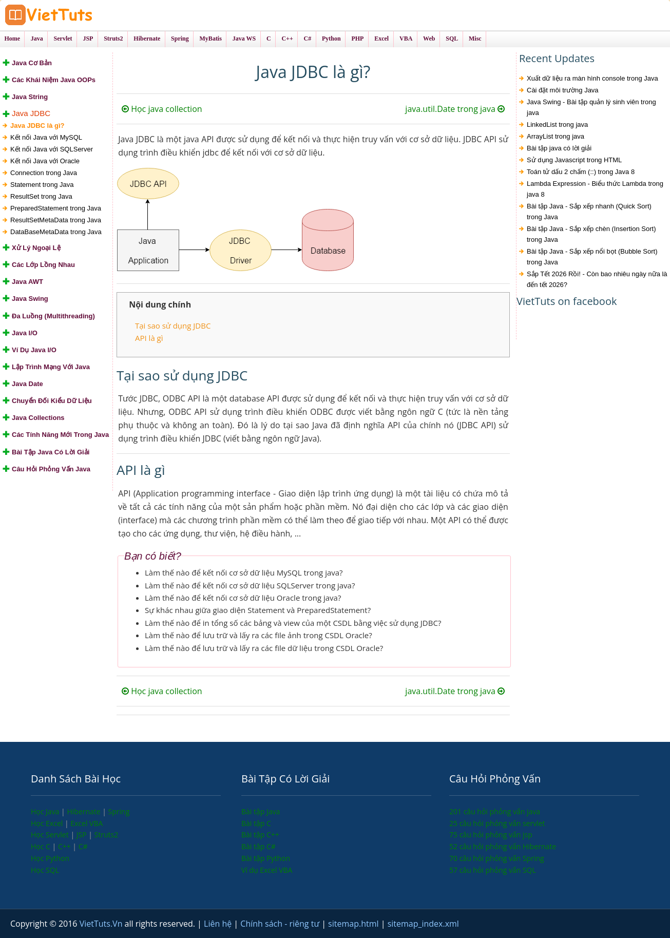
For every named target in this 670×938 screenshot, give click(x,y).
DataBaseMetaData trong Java (56, 232)
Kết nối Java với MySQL (46, 137)
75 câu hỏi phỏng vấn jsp (490, 834)
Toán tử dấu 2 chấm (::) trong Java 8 (581, 172)
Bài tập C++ (260, 834)
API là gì (149, 338)
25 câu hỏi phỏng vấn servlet (497, 823)
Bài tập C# (258, 846)
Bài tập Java (260, 811)
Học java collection (162, 108)
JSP (82, 834)
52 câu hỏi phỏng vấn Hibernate (502, 846)
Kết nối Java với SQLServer (51, 149)
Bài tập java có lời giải (559, 148)
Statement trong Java (42, 184)
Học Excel (48, 823)
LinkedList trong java (557, 124)
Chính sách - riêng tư (280, 923)
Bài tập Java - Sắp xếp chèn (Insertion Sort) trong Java (591, 234)
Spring (119, 811)
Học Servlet (50, 834)
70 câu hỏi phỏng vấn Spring (496, 858)
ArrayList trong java (555, 136)
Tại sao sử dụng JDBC (172, 325)
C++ (65, 846)
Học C (41, 846)
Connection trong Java (43, 173)
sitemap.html (354, 923)
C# (83, 846)
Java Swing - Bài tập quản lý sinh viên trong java (591, 107)
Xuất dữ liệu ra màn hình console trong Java (592, 78)
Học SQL (45, 870)
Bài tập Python (265, 858)
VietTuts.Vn (102, 923)
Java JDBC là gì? (37, 125)
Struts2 (106, 834)
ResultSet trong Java (41, 196)
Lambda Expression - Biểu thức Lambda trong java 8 (595, 189)
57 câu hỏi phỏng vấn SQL (492, 870)
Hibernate (84, 811)
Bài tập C (256, 823)
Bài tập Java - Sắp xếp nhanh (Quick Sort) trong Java (589, 211)
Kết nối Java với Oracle (45, 161)
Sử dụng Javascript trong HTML (574, 160)
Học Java (46, 811)
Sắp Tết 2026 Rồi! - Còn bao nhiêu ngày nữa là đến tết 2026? (597, 279)
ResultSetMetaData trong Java (55, 220)
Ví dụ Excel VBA (266, 870)
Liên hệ (219, 923)
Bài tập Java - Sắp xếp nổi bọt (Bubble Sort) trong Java (592, 256)
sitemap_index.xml (423, 923)
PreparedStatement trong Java (55, 208)
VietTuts (87, 15)
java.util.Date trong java (455, 108)
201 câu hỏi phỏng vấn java (494, 811)
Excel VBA (86, 823)
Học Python (50, 858)
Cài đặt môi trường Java (563, 90)
